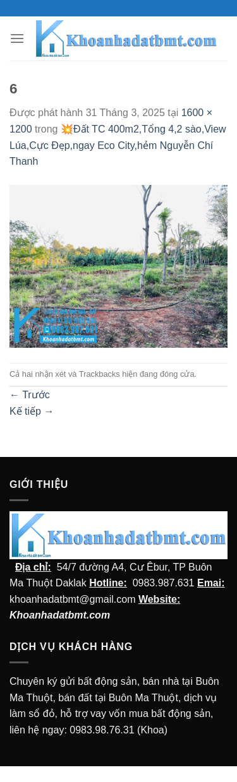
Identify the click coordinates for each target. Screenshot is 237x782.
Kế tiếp (31, 411)
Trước (29, 394)
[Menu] (17, 38)
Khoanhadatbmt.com (59, 615)
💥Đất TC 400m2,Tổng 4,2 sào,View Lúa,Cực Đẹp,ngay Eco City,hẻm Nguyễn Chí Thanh (117, 145)
